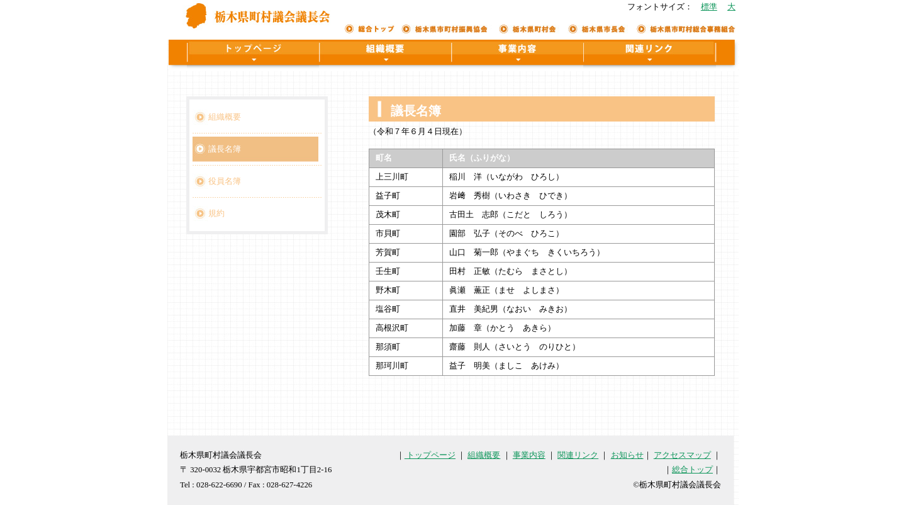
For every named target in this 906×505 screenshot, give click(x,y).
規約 (216, 213)
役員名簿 (224, 181)
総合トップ (692, 469)
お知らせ (627, 455)
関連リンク (577, 455)
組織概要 (224, 117)
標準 (709, 7)
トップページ (430, 455)
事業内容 (529, 455)
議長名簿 (224, 149)
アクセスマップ (682, 455)
